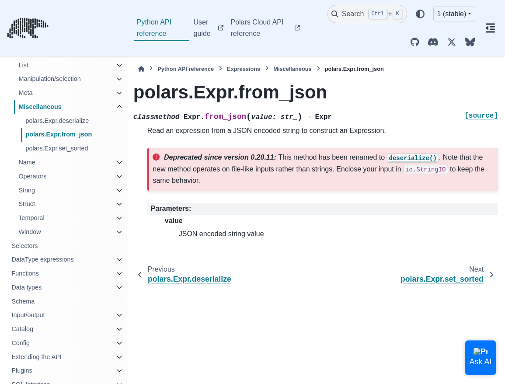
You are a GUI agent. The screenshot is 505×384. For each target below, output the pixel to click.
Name (26, 162)
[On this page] (490, 28)
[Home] (141, 68)
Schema (23, 301)
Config (20, 342)
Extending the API (36, 356)
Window (29, 231)
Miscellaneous (39, 106)
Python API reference (154, 27)
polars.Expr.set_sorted (56, 148)
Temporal (31, 217)
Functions (24, 273)
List (23, 65)
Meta (25, 92)
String (26, 190)
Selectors (24, 245)
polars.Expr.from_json (58, 134)
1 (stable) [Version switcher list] (452, 13)
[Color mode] (420, 14)
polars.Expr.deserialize (57, 120)
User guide (202, 27)
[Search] (367, 14)
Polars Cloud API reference (256, 27)
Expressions (243, 69)
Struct (26, 203)
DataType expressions (42, 259)
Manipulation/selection (49, 78)
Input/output (28, 314)
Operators (32, 176)
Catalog (22, 328)
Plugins (21, 370)
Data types (26, 287)
